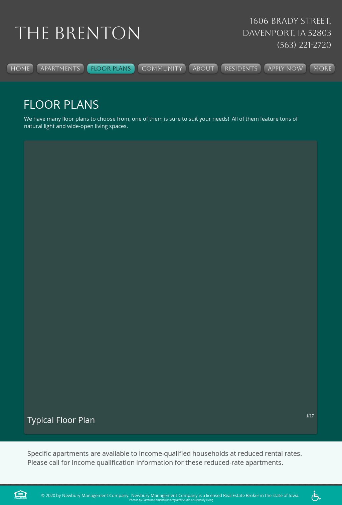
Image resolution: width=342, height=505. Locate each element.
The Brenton (78, 33)
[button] (170, 287)
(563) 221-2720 (304, 45)
